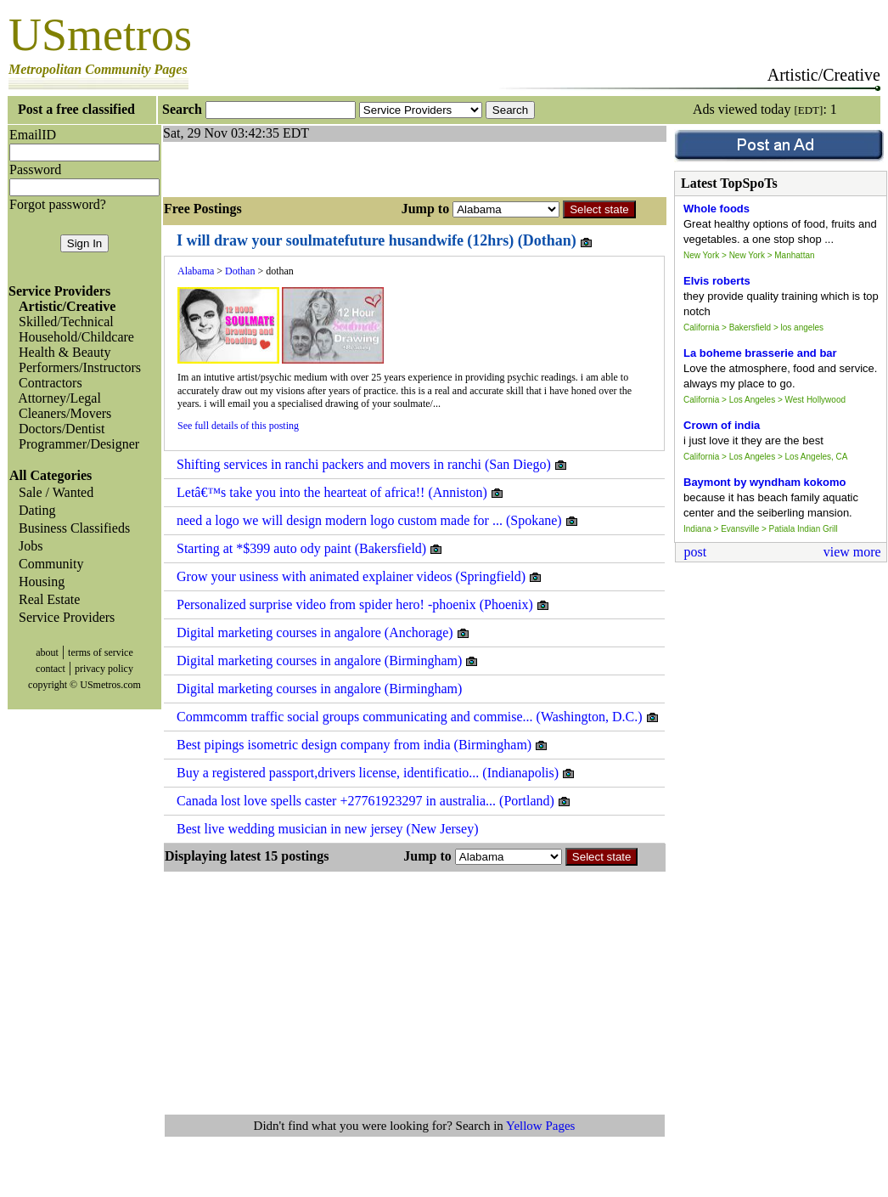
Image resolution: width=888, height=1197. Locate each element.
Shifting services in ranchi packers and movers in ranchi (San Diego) (372, 464)
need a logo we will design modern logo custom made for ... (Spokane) (378, 520)
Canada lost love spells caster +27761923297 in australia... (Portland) (374, 801)
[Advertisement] (361, 167)
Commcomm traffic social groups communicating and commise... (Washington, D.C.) (418, 717)
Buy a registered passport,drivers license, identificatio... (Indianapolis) (376, 773)
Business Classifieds (71, 528)
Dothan (240, 271)
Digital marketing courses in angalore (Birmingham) (328, 661)
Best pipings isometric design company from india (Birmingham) (362, 745)
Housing (38, 581)
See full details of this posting (238, 426)
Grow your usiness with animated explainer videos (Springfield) (359, 576)
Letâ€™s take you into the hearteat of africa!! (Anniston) (340, 492)
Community (47, 563)
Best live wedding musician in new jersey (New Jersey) (327, 829)
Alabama (195, 271)
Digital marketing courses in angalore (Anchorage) (323, 633)
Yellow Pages (540, 1125)
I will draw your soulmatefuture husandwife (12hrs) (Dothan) (385, 241)
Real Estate (46, 599)
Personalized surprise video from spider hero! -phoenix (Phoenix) (363, 605)
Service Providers (63, 617)
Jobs (27, 546)
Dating (34, 510)
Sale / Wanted (52, 492)
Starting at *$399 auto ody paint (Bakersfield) (310, 548)
